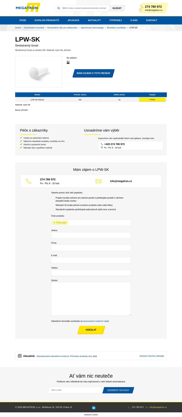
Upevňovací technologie (92, 28)
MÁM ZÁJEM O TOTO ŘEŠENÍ (93, 73)
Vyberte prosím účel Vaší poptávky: (67, 193)
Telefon (54, 268)
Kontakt (151, 20)
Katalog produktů (47, 20)
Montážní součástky (116, 28)
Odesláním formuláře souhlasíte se (80, 321)
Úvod (22, 20)
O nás (134, 20)
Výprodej (115, 20)
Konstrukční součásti (34, 28)
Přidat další (61, 223)
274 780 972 (153, 6)
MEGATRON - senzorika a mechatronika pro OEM (29, 8)
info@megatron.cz (121, 181)
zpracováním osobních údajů (96, 321)
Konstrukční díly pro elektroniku (62, 28)
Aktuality (94, 20)
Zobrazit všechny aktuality (151, 356)
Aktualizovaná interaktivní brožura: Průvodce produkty (62, 356)
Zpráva (54, 280)
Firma (53, 243)
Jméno (54, 230)
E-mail (54, 255)
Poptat (152, 99)
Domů (18, 28)
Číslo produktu (57, 216)
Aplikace (73, 20)
